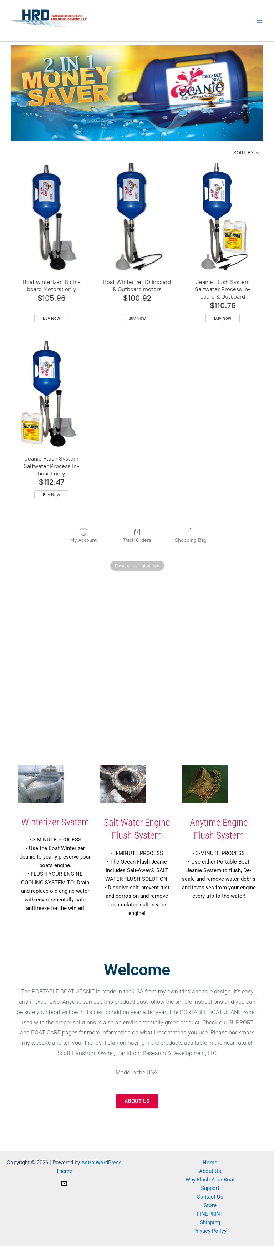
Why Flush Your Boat (210, 1179)
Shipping (210, 1222)
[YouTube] (64, 1183)
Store (210, 1205)
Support (210, 1188)
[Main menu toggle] (259, 20)
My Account (83, 535)
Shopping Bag (191, 535)
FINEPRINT (210, 1214)
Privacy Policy (210, 1231)
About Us (210, 1171)
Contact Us (210, 1197)
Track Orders (137, 535)
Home (210, 1162)
